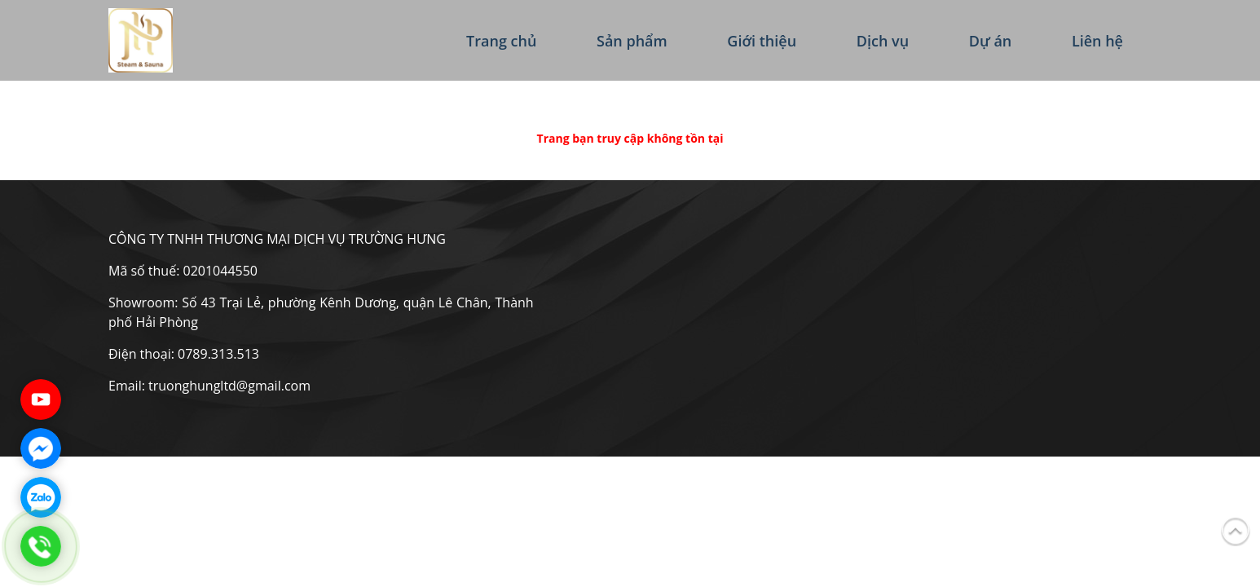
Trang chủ (501, 41)
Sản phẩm (632, 41)
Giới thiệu (761, 41)
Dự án (990, 41)
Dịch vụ (883, 41)
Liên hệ (1097, 41)
